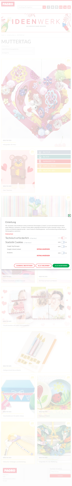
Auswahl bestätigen (24, 265)
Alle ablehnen (43, 265)
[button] (52, 249)
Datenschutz (9, 234)
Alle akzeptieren (61, 265)
